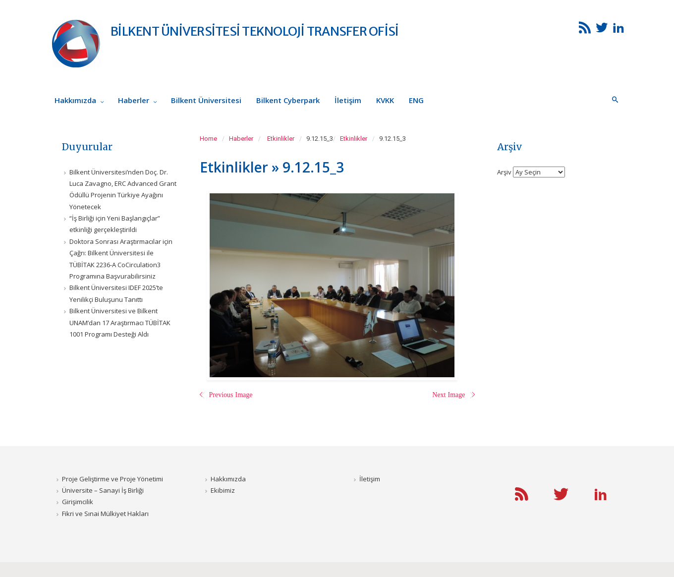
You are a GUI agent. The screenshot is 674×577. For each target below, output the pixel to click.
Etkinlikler (280, 138)
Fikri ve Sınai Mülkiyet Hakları (105, 513)
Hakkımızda (228, 478)
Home (208, 138)
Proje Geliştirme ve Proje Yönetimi (112, 478)
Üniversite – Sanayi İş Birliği (103, 490)
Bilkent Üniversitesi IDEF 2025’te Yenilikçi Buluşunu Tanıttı (116, 293)
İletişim (369, 478)
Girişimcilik (77, 501)
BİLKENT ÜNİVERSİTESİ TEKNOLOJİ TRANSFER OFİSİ (254, 31)
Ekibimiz (223, 490)
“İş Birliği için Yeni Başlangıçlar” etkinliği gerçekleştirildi (114, 224)
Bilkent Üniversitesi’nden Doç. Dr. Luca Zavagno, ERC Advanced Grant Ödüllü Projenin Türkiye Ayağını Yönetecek (122, 189)
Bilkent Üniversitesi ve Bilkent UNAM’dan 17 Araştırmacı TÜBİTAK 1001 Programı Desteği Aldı (119, 322)
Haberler (241, 138)
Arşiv (504, 171)
